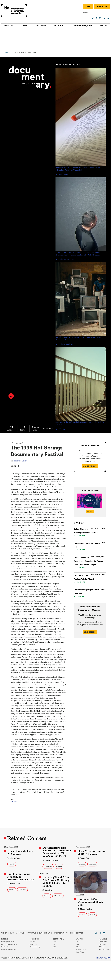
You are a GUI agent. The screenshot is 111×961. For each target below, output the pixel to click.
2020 (54, 947)
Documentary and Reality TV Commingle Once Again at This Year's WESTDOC (55, 851)
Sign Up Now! (89, 445)
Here (89, 490)
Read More (80, 515)
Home (8, 31)
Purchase (49, 407)
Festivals (16, 820)
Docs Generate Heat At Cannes (21, 850)
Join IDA (103, 25)
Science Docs (58, 896)
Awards (79, 939)
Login (88, 6)
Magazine (103, 939)
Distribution (48, 867)
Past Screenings (35, 947)
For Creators (40, 25)
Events (24, 25)
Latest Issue (36, 407)
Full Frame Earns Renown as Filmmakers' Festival (21, 877)
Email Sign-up (44, 933)
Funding (4, 939)
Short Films (23, 890)
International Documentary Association (14, 10)
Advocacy (58, 25)
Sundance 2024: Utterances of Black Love (89, 902)
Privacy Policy (103, 958)
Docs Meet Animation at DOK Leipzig (91, 850)
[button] (12, 375)
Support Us (31, 933)
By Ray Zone (48, 890)
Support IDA (102, 6)
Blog (12, 933)
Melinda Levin (22, 453)
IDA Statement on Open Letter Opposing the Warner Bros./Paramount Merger (88, 540)
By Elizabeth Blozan (50, 861)
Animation (92, 862)
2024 (54, 941)
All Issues (24, 407)
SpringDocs (33, 944)
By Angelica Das (14, 884)
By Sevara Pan (82, 856)
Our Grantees (5, 947)
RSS (71, 933)
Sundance (82, 915)
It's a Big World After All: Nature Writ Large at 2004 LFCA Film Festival (57, 882)
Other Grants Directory (8, 949)
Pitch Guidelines (104, 949)
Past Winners (80, 952)
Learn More (89, 611)
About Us (20, 933)
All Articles (12, 407)
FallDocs (32, 941)
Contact (79, 933)
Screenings (34, 939)
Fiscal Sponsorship (7, 941)
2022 (54, 944)
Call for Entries (81, 949)
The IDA (4, 933)
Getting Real (58, 939)
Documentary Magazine (81, 25)
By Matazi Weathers (84, 909)
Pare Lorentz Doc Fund (9, 944)
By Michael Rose (14, 856)
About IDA (8, 25)
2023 (78, 944)
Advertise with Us (60, 933)
